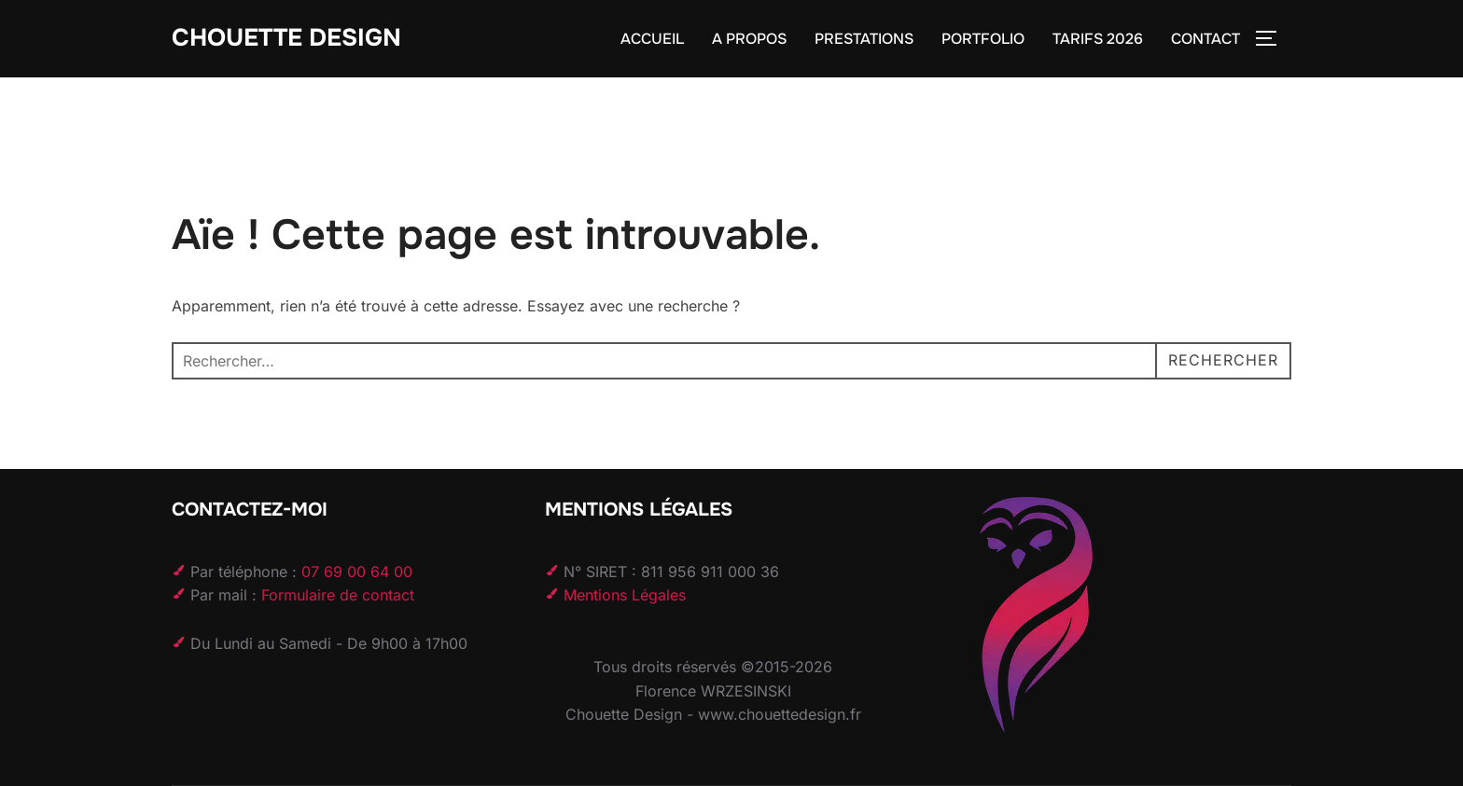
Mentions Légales (625, 595)
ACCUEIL (652, 38)
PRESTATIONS (864, 38)
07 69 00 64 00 (356, 571)
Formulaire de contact (337, 595)
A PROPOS (749, 38)
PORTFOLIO (982, 38)
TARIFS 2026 (1097, 38)
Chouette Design (286, 37)
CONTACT (1205, 38)
